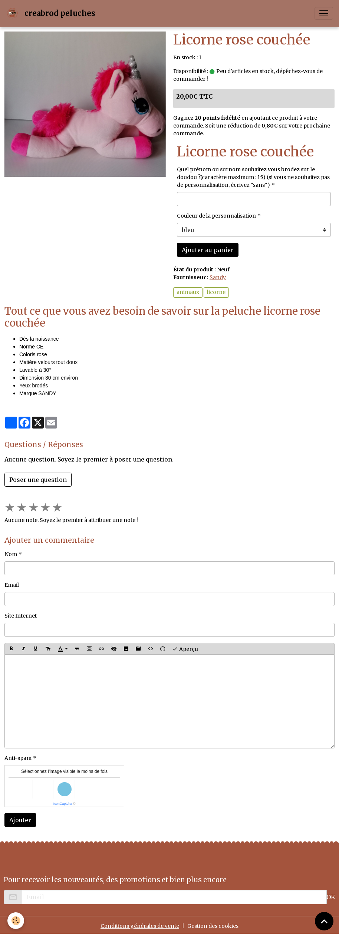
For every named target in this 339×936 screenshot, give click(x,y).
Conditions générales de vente (140, 926)
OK (330, 897)
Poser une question (38, 479)
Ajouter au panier (208, 250)
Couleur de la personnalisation (216, 215)
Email (11, 585)
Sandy (218, 277)
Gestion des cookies (212, 926)
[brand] (52, 13)
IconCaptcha (62, 804)
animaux (188, 292)
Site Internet (20, 615)
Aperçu (185, 648)
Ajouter (20, 820)
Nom (10, 554)
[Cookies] (15, 920)
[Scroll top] (324, 921)
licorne (216, 292)
